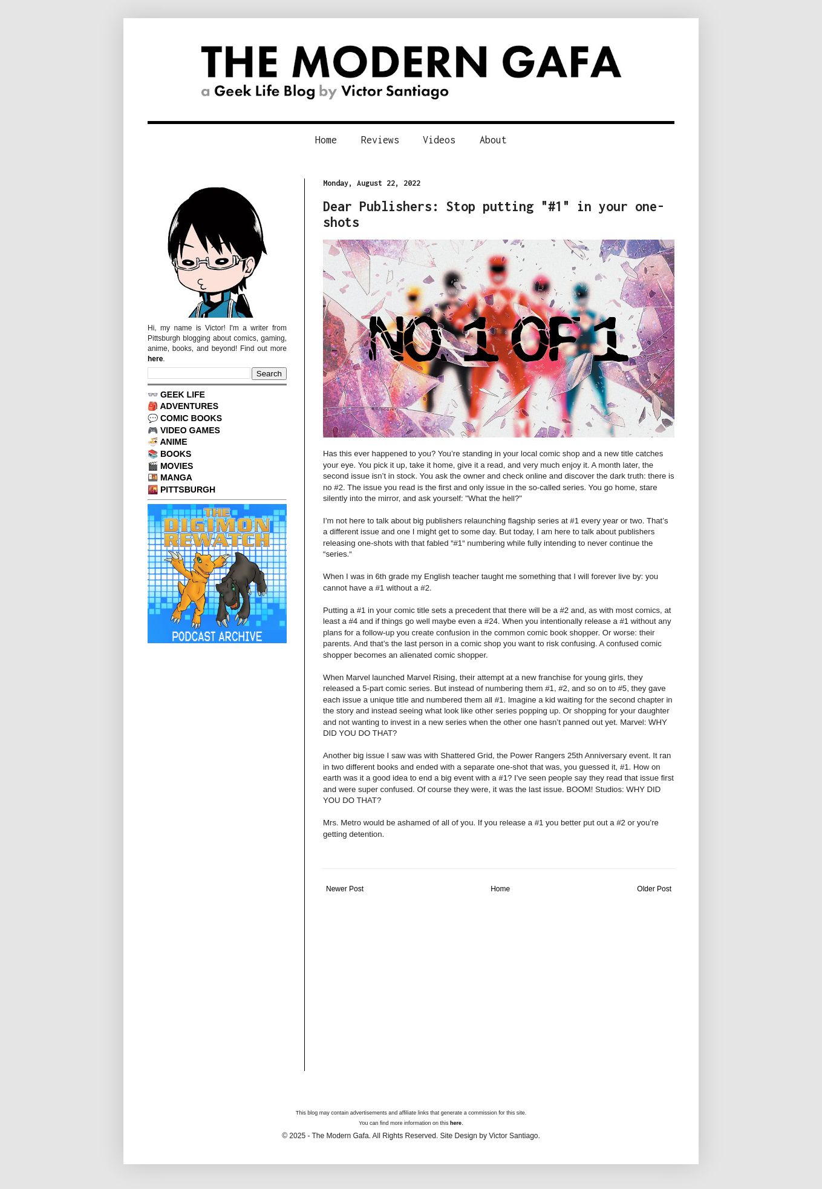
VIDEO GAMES (190, 430)
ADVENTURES (189, 406)
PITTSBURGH (187, 489)
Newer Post (345, 889)
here (155, 359)
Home (326, 139)
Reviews (380, 139)
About (493, 139)
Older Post (654, 889)
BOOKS (175, 454)
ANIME (173, 442)
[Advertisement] (498, 986)
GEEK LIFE (182, 394)
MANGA (176, 477)
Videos (439, 139)
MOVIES (177, 466)
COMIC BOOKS (191, 418)
